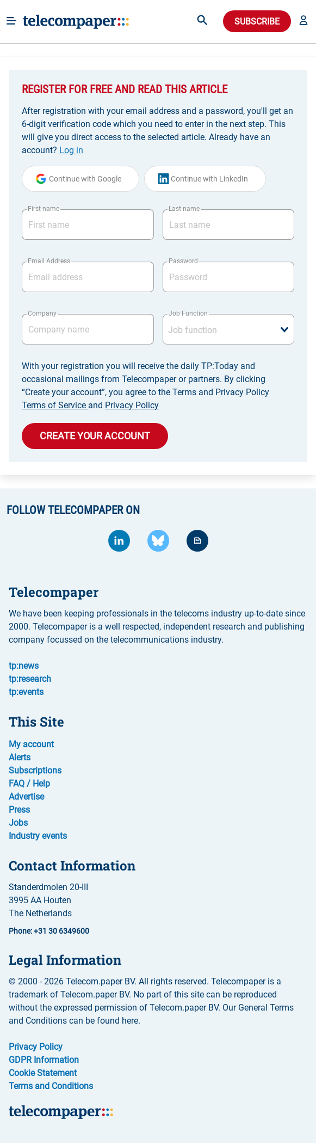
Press (19, 810)
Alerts (19, 757)
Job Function (188, 313)
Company (42, 313)
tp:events (26, 692)
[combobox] (229, 329)
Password (183, 261)
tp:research (30, 679)
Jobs (18, 823)
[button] (303, 21)
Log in (71, 150)
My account (31, 744)
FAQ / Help (29, 783)
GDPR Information (44, 1060)
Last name (184, 209)
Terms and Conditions (51, 1086)
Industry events (38, 836)
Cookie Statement (43, 1073)
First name (43, 209)
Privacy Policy (132, 405)
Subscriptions (35, 770)
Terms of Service (55, 405)
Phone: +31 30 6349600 (49, 931)
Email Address (49, 261)
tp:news (24, 666)
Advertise (26, 796)
